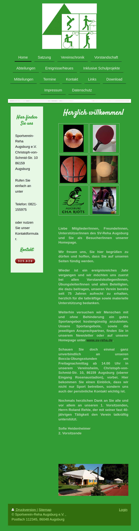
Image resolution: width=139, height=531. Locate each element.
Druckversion (24, 510)
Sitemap (45, 510)
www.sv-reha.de (100, 340)
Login (123, 510)
